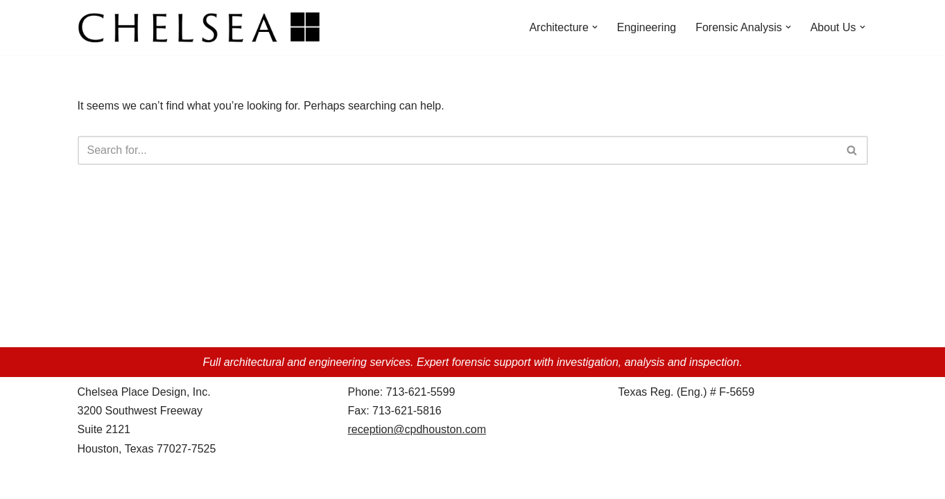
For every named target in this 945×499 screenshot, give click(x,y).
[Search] (457, 150)
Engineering (646, 27)
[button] (595, 27)
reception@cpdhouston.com (417, 429)
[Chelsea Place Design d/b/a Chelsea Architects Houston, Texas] (202, 27)
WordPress (201, 481)
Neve (90, 481)
